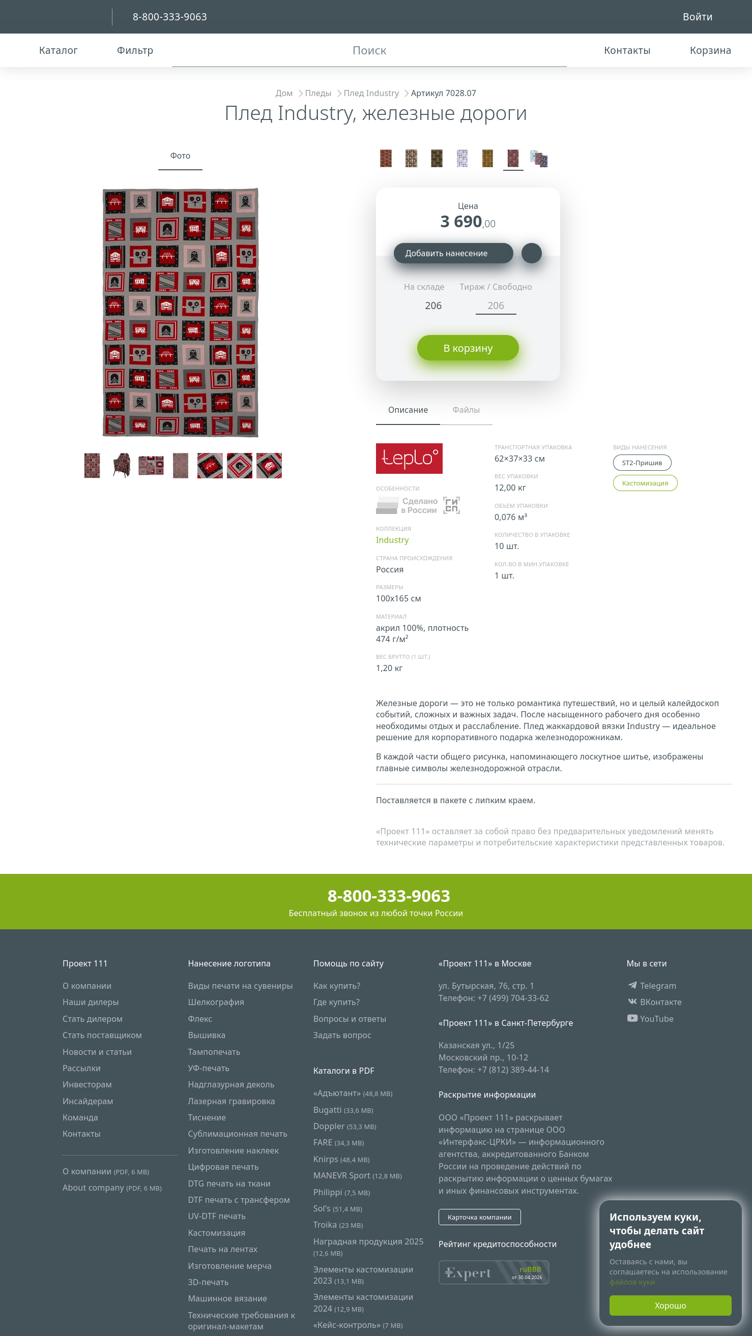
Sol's (337, 1208)
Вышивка (206, 1035)
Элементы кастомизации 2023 (363, 1274)
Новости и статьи (97, 1051)
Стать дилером (93, 1018)
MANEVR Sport (357, 1175)
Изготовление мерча (230, 1265)
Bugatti (343, 1109)
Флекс (200, 1018)
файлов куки (632, 1282)
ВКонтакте (654, 1002)
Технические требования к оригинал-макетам (241, 1320)
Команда (80, 1117)
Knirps (341, 1159)
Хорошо (670, 1305)
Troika (338, 1224)
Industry (392, 539)
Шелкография (216, 1002)
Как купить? (337, 985)
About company (112, 1187)
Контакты (82, 1133)
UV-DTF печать (217, 1216)
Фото (180, 155)
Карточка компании (480, 1216)
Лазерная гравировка (231, 1100)
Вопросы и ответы (350, 1018)
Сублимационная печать (237, 1133)
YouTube (650, 1018)
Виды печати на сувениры (240, 985)
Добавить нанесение (454, 253)
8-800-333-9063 (376, 895)
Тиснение (207, 1117)
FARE (338, 1142)
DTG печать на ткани (229, 1183)
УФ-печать (208, 1068)
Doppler (345, 1126)
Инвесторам (87, 1084)
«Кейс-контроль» (358, 1324)
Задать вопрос (342, 1035)
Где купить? (336, 1002)
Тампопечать (214, 1051)
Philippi (341, 1191)
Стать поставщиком (102, 1035)
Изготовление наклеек (233, 1150)
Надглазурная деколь (231, 1084)
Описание (408, 409)
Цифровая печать (223, 1166)
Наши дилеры (91, 1002)
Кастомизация (645, 483)
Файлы (466, 409)
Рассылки (82, 1068)
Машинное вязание (227, 1298)
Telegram (652, 985)
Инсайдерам (88, 1100)
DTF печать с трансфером (239, 1199)
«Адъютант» (353, 1093)
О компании (87, 985)
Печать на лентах (222, 1249)
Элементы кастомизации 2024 (363, 1302)
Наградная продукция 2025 (368, 1247)
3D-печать (208, 1282)
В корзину (468, 348)
